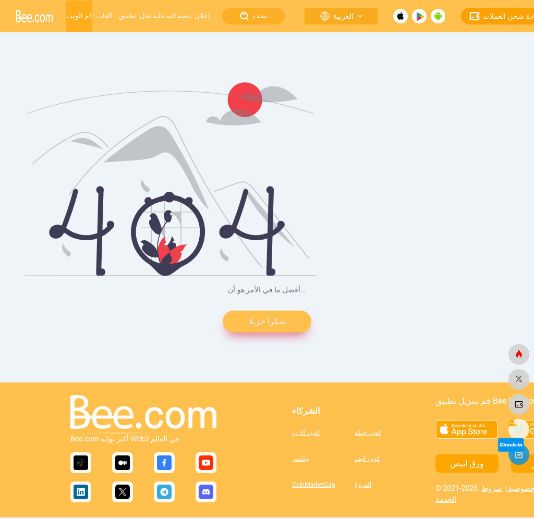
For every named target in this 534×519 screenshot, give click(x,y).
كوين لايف (367, 459)
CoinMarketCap (313, 485)
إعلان (202, 16)
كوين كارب (306, 433)
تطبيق (128, 16)
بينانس (300, 459)
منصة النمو (177, 16)
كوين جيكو (368, 433)
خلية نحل (152, 16)
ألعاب (104, 16)
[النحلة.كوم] (518, 354)
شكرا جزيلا (267, 322)
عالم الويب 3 (79, 16)
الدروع (363, 485)
